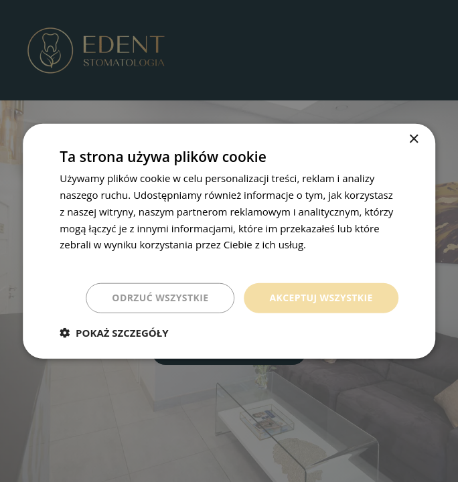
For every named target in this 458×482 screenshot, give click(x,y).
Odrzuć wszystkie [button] (160, 297)
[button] (114, 332)
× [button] (413, 140)
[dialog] (229, 241)
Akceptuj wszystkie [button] (320, 297)
